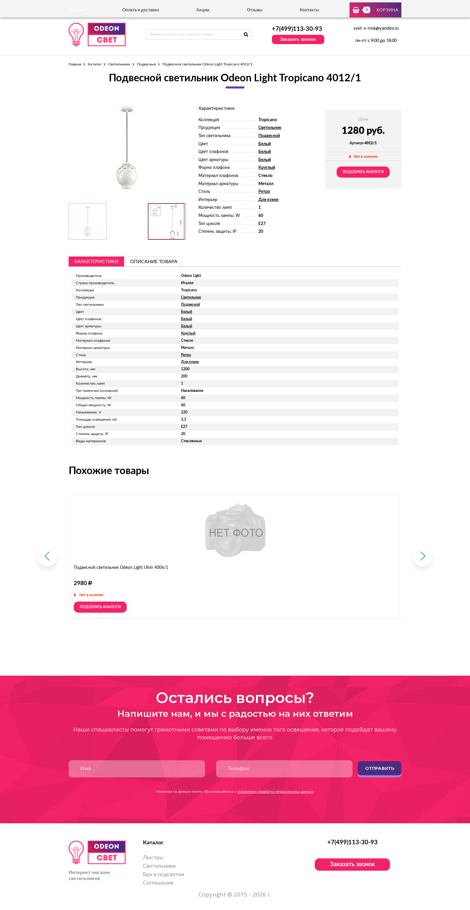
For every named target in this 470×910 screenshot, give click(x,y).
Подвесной (269, 136)
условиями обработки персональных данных (275, 791)
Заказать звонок (298, 39)
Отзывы (254, 10)
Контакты (309, 10)
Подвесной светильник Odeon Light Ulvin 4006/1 (121, 568)
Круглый (266, 168)
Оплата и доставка (140, 10)
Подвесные (146, 64)
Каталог (94, 64)
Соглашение (158, 883)
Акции (202, 10)
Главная (75, 64)
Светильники (119, 64)
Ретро (264, 192)
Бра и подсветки (163, 874)
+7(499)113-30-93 (297, 29)
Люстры (153, 857)
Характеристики (96, 261)
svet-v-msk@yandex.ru (376, 28)
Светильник (269, 128)
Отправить (379, 768)
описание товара (153, 261)
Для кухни (268, 200)
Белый (264, 144)
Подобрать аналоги (363, 172)
